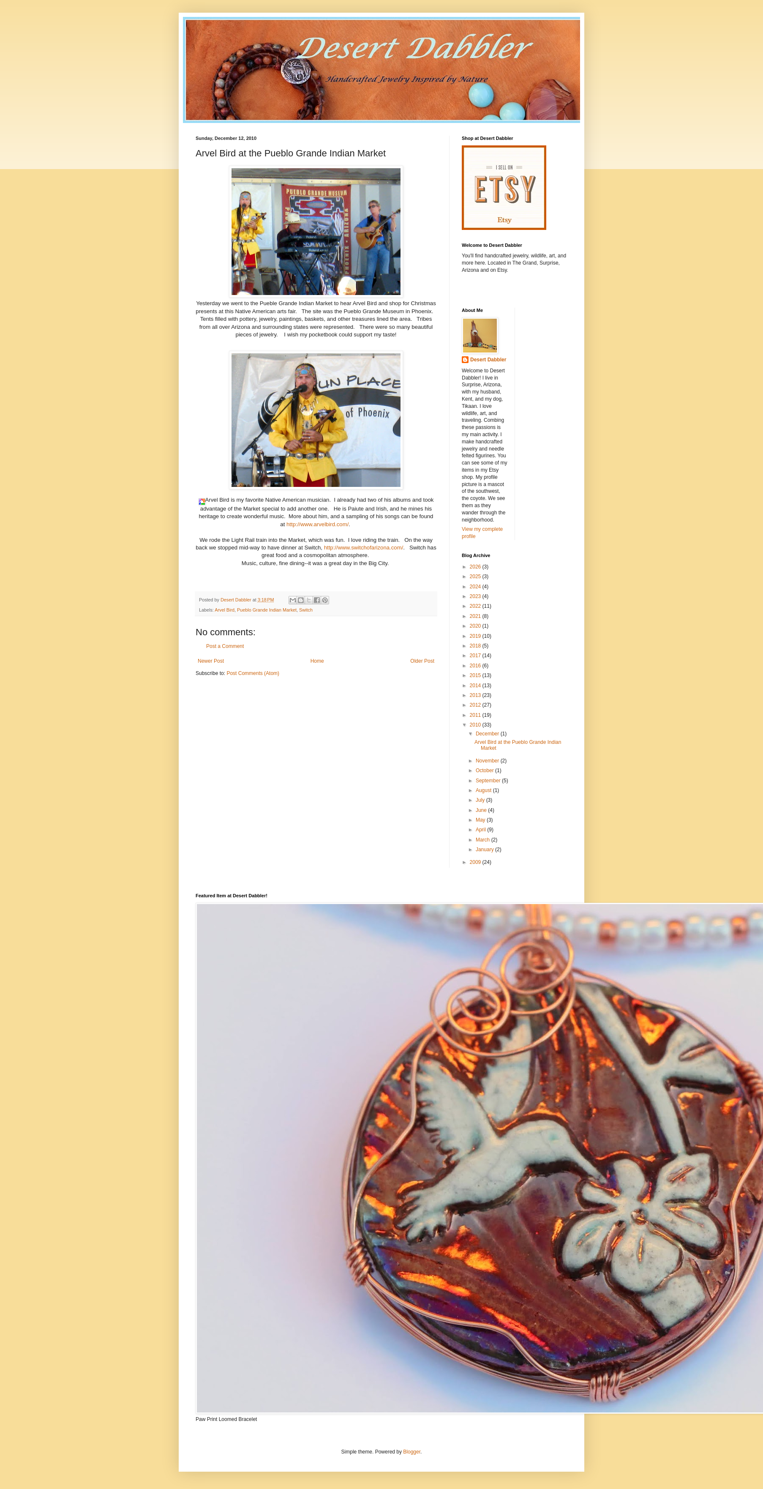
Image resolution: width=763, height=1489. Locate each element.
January (485, 849)
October (485, 770)
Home (317, 661)
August (484, 790)
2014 (476, 685)
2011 (476, 715)
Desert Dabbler (488, 360)
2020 (476, 626)
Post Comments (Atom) (252, 673)
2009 (476, 862)
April (481, 830)
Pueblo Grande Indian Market (267, 609)
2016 (476, 666)
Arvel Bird (224, 609)
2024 (476, 587)
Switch (306, 609)
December (488, 734)
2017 (476, 655)
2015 (476, 675)
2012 (476, 705)
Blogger (411, 1452)
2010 (476, 725)
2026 (476, 567)
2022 (476, 606)
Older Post (422, 661)
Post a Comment (225, 646)
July (481, 800)
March (483, 840)
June (482, 810)
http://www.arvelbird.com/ (317, 524)
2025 (476, 576)
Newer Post (211, 661)
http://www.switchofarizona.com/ (363, 547)
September (489, 781)
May (481, 820)
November (488, 761)
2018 (476, 646)
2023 (476, 596)
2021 (476, 616)
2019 (476, 636)
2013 (476, 695)
